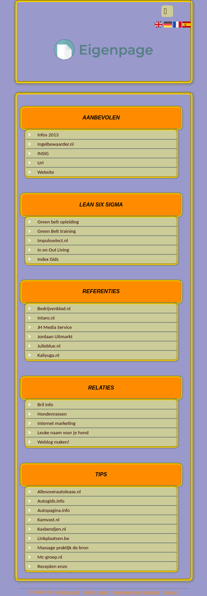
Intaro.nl (46, 318)
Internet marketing (57, 423)
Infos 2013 (48, 135)
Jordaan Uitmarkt (55, 337)
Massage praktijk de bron (63, 548)
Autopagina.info (54, 510)
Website (46, 172)
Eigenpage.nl (67, 592)
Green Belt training (57, 231)
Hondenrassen (52, 414)
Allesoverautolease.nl (59, 492)
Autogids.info (51, 501)
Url (41, 163)
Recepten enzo (52, 566)
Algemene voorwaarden (136, 592)
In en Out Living (53, 250)
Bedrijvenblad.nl (54, 309)
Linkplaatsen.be (53, 538)
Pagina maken (97, 592)
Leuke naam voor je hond (63, 433)
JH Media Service (55, 327)
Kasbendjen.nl (52, 529)
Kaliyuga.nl (48, 355)
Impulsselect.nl (53, 240)
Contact (170, 592)
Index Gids (48, 259)
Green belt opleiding (58, 222)
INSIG (43, 153)
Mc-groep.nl (50, 557)
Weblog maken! (54, 442)
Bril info (45, 405)
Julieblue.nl (49, 346)
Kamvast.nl (49, 520)
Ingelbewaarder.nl (56, 144)
